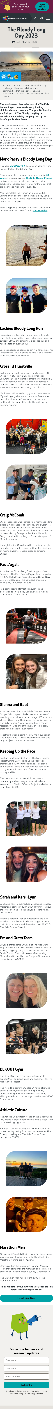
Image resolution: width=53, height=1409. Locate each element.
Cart (34, 18)
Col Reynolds (40, 210)
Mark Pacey (16, 165)
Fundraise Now (26, 1298)
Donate (41, 18)
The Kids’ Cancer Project (39, 178)
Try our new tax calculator (42, 6)
